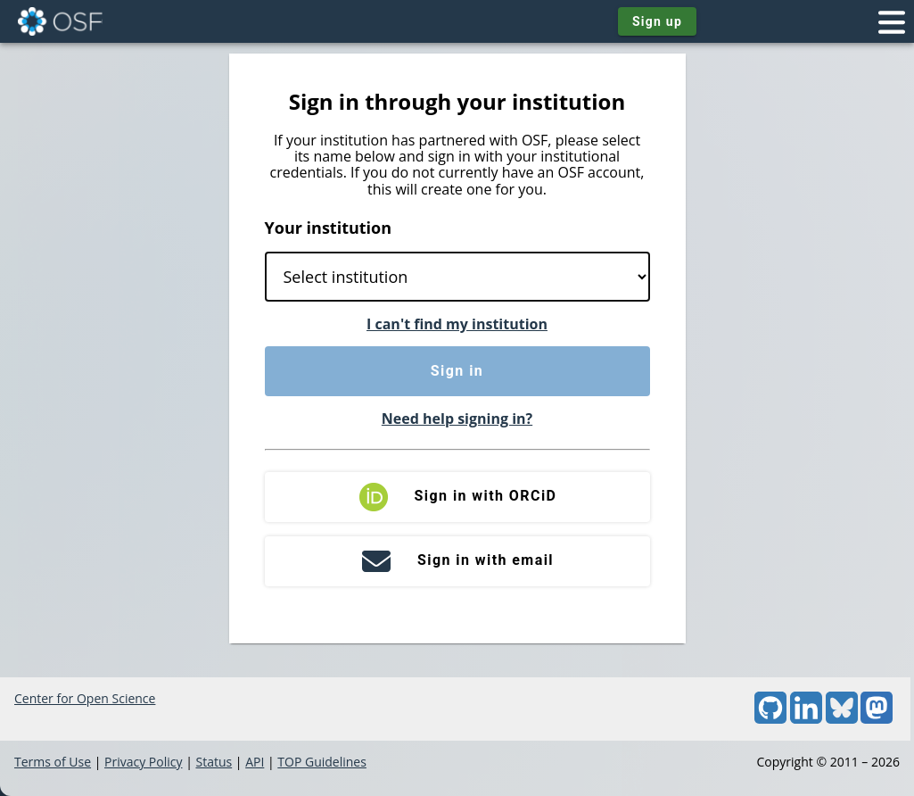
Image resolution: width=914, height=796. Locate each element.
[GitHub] (770, 718)
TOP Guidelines (321, 761)
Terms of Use (52, 761)
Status (213, 761)
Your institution (328, 227)
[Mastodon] (876, 718)
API (254, 761)
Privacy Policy (143, 761)
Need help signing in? (457, 418)
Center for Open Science (84, 698)
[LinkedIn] (806, 718)
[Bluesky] (842, 718)
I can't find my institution (457, 324)
